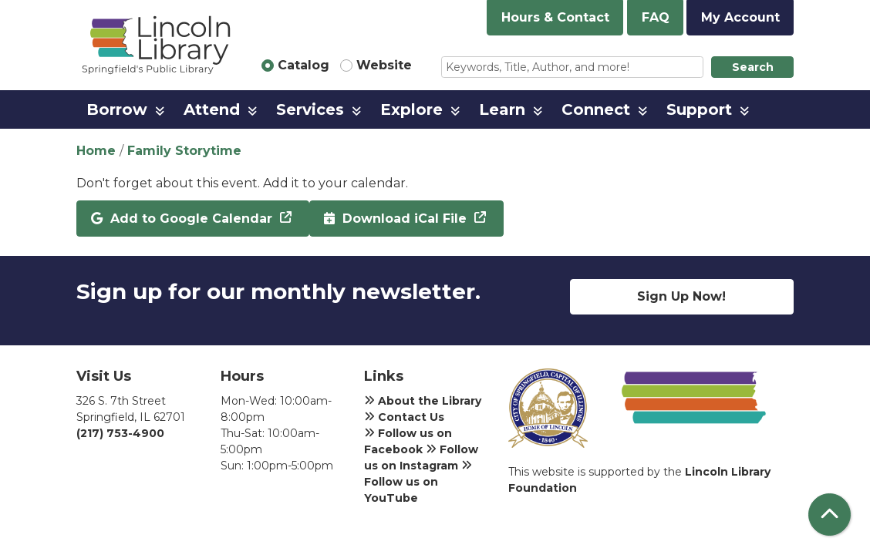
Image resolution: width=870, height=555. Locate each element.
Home (96, 150)
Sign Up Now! (681, 296)
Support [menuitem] (699, 109)
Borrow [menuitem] (116, 109)
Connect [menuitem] (595, 109)
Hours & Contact (555, 17)
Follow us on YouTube (418, 481)
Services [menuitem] (310, 109)
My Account (740, 17)
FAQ (655, 17)
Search (753, 67)
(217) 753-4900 (120, 433)
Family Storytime (184, 150)
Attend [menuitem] (212, 109)
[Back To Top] (829, 514)
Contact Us (404, 417)
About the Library (422, 401)
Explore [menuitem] (411, 109)
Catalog (303, 65)
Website (384, 65)
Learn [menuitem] (502, 109)
